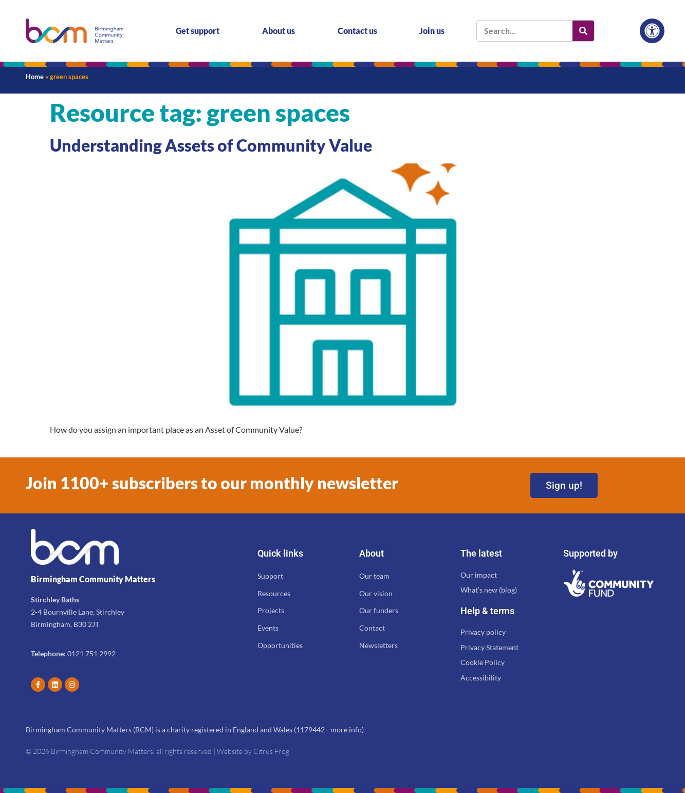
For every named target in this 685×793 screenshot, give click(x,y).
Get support (197, 30)
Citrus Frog (271, 751)
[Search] (583, 31)
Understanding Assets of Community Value (211, 145)
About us (278, 30)
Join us (432, 30)
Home (35, 76)
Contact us (357, 30)
